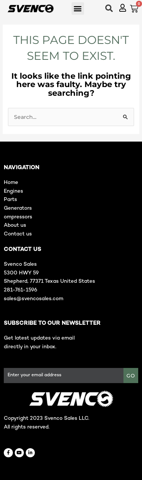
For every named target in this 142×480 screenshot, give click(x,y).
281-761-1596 (20, 290)
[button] (78, 8)
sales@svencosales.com (33, 299)
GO (130, 375)
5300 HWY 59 (21, 273)
